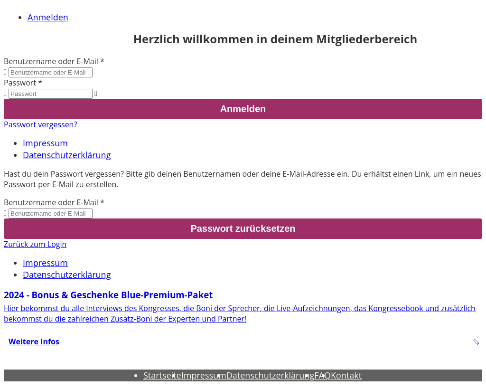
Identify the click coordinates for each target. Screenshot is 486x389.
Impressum (45, 143)
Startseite (162, 375)
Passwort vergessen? (40, 124)
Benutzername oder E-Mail (51, 61)
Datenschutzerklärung (67, 155)
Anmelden (48, 17)
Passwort (20, 82)
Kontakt (346, 375)
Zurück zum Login (35, 244)
